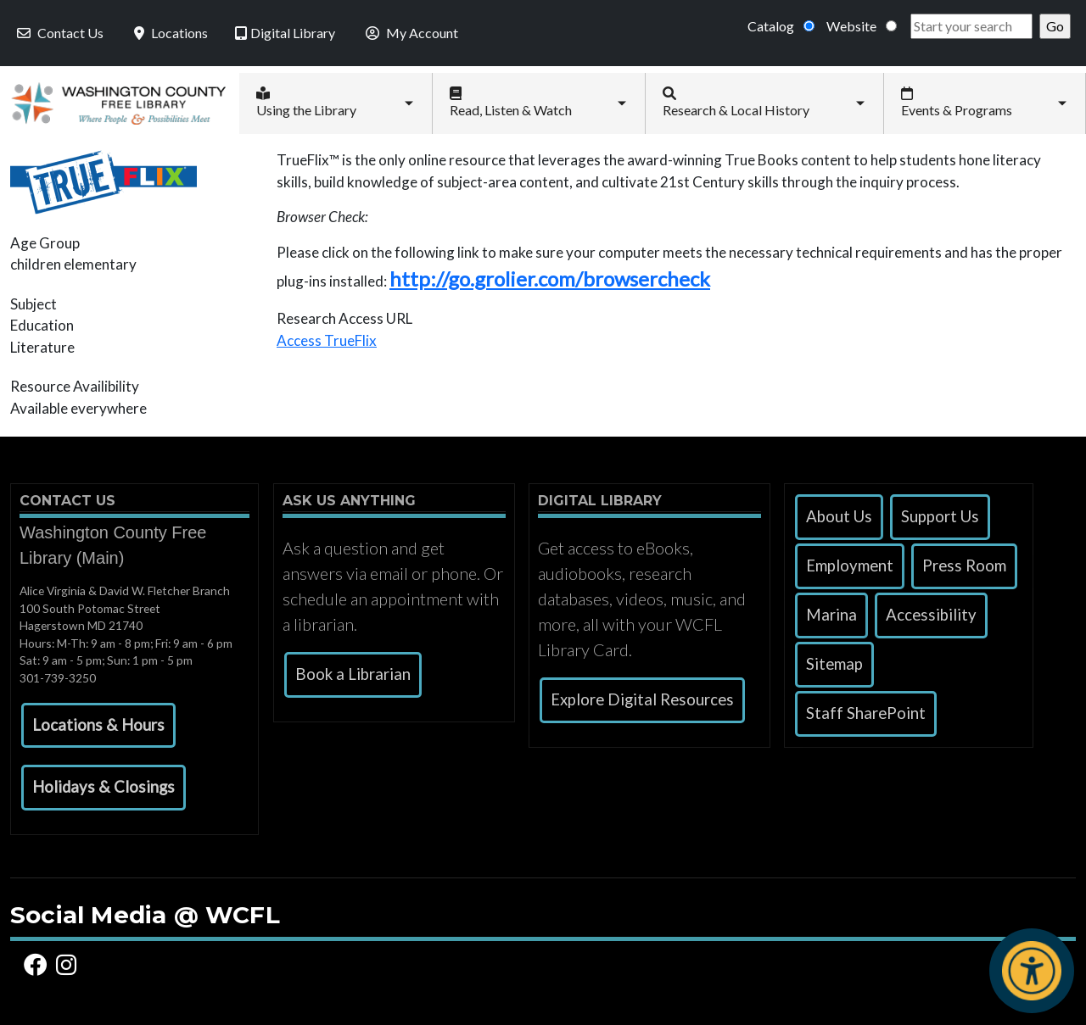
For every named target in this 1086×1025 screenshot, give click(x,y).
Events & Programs (956, 102)
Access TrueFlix (327, 340)
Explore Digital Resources (642, 699)
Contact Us (59, 33)
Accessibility (931, 614)
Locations (169, 33)
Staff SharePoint (866, 713)
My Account (410, 33)
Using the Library (306, 102)
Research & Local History (736, 102)
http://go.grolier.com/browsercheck (549, 278)
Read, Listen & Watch (511, 102)
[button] (98, 726)
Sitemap (834, 664)
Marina (831, 614)
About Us (839, 516)
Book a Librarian (353, 674)
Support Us (940, 516)
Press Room (964, 565)
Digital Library (285, 33)
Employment (849, 565)
